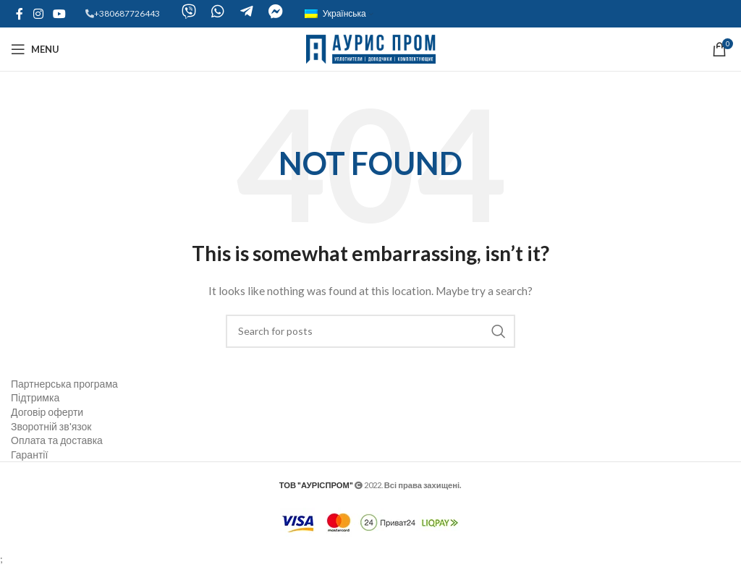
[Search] (370, 331)
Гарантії (29, 454)
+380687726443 (127, 13)
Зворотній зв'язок (51, 426)
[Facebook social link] (19, 14)
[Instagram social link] (38, 14)
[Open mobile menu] (35, 49)
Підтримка (35, 397)
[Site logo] (371, 48)
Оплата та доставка (57, 440)
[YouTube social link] (59, 14)
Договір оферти (47, 412)
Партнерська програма (64, 384)
